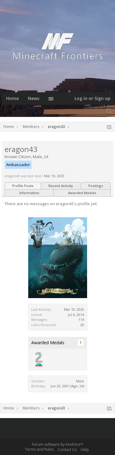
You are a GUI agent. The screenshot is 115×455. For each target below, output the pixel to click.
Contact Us (67, 449)
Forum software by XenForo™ (57, 444)
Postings (95, 185)
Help (85, 449)
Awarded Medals (82, 192)
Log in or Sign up (92, 98)
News (33, 98)
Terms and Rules (39, 449)
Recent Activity (60, 185)
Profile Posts (22, 185)
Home (12, 98)
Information (29, 192)
